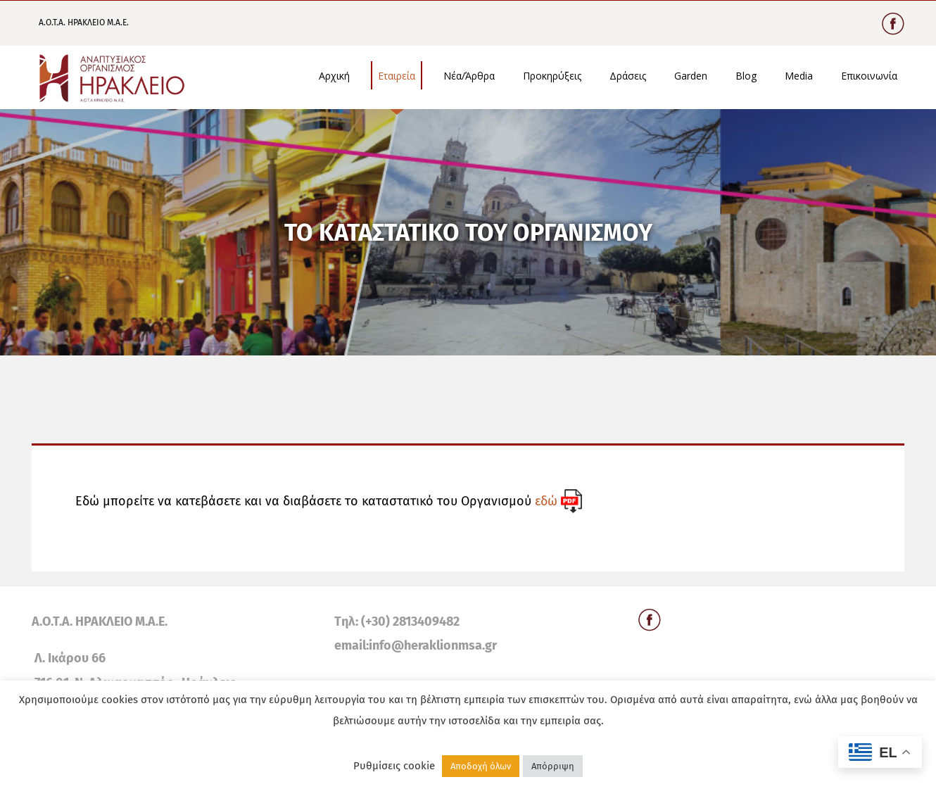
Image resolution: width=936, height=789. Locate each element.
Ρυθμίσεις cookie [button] (394, 765)
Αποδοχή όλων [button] (480, 766)
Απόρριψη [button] (552, 766)
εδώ (546, 501)
